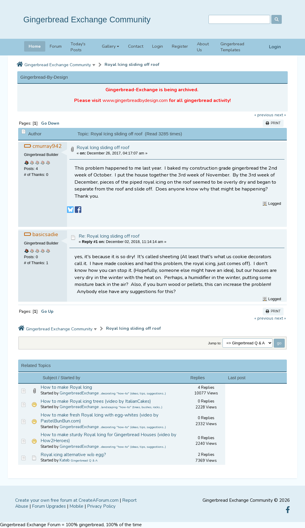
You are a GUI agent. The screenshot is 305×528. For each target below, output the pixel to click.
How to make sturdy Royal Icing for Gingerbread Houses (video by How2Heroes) (108, 438)
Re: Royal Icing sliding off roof (109, 236)
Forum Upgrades (49, 506)
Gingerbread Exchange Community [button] (57, 65)
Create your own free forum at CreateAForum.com (67, 500)
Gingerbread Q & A (84, 461)
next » (280, 115)
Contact (135, 46)
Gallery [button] (109, 46)
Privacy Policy (101, 506)
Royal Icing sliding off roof (132, 64)
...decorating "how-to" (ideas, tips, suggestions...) (132, 393)
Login (275, 47)
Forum (56, 46)
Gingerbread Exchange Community (86, 19)
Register (180, 46)
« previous (263, 115)
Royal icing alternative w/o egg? (73, 455)
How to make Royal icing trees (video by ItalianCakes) (96, 401)
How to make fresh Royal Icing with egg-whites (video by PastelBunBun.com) (99, 418)
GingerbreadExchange (79, 393)
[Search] (239, 19)
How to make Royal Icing (66, 387)
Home (35, 46)
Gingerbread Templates (232, 47)
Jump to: (215, 343)
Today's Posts (78, 47)
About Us (203, 47)
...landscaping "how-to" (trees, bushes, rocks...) (130, 407)
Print (273, 123)
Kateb (65, 460)
